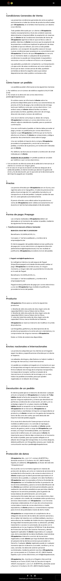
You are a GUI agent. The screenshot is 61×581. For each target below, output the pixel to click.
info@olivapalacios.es (46, 554)
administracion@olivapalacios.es (23, 248)
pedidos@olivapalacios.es (15, 97)
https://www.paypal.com (20, 264)
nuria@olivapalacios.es (25, 258)
